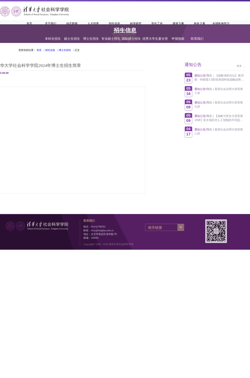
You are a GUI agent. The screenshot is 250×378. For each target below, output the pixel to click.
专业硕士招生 (110, 34)
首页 (39, 50)
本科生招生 (53, 34)
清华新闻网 (209, 10)
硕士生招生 (72, 34)
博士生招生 (91, 34)
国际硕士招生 (131, 34)
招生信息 (50, 50)
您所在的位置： (27, 50)
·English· (225, 10)
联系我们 (197, 34)
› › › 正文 (58, 50)
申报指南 (178, 34)
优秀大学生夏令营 (155, 34)
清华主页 (192, 10)
